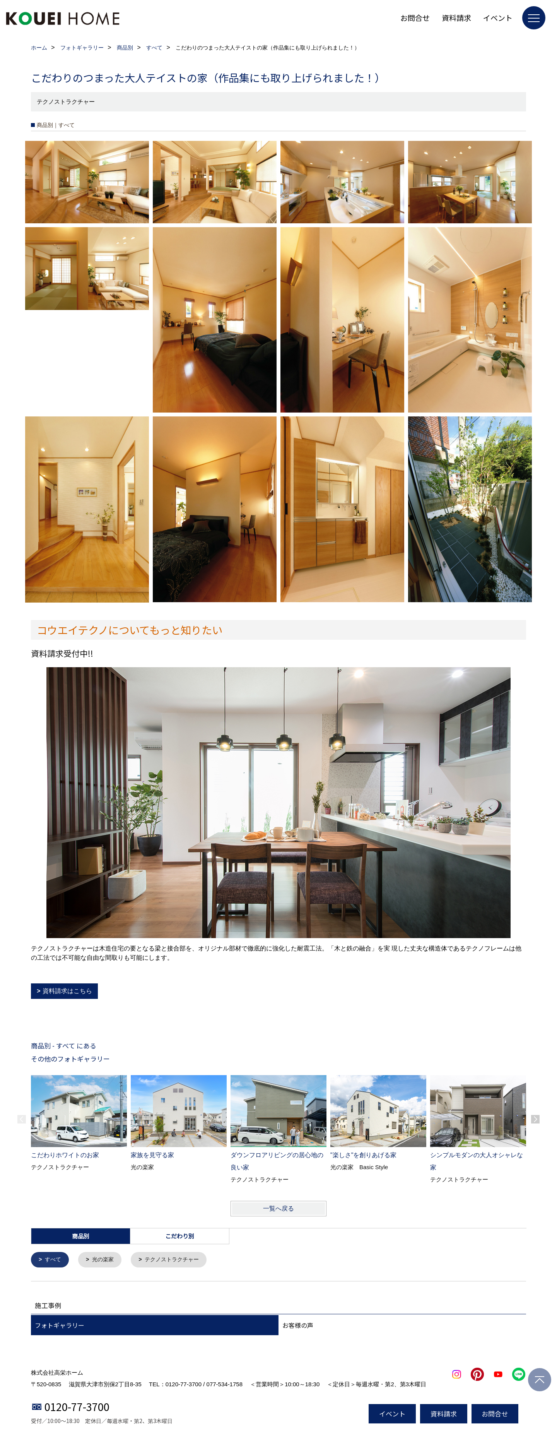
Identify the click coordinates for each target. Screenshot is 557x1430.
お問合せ (415, 17)
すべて (54, 1260)
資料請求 (456, 17)
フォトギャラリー (59, 1325)
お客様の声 (297, 1325)
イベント (498, 17)
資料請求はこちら (67, 991)
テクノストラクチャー (177, 1260)
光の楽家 (105, 1260)
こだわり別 (179, 1236)
